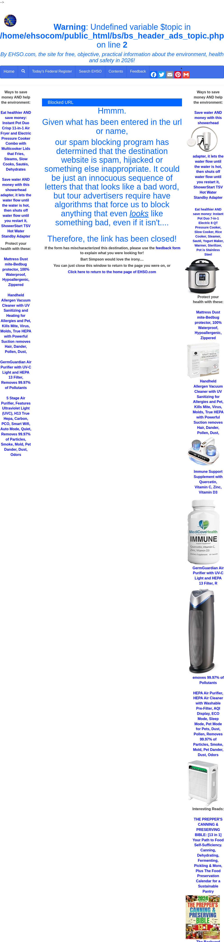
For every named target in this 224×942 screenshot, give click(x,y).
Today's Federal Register (52, 71)
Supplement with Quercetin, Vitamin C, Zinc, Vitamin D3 (208, 482)
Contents (116, 71)
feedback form (168, 248)
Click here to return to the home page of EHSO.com (112, 272)
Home (9, 71)
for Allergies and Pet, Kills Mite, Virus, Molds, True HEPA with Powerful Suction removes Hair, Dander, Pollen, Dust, (208, 406)
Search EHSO (90, 71)
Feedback (138, 71)
